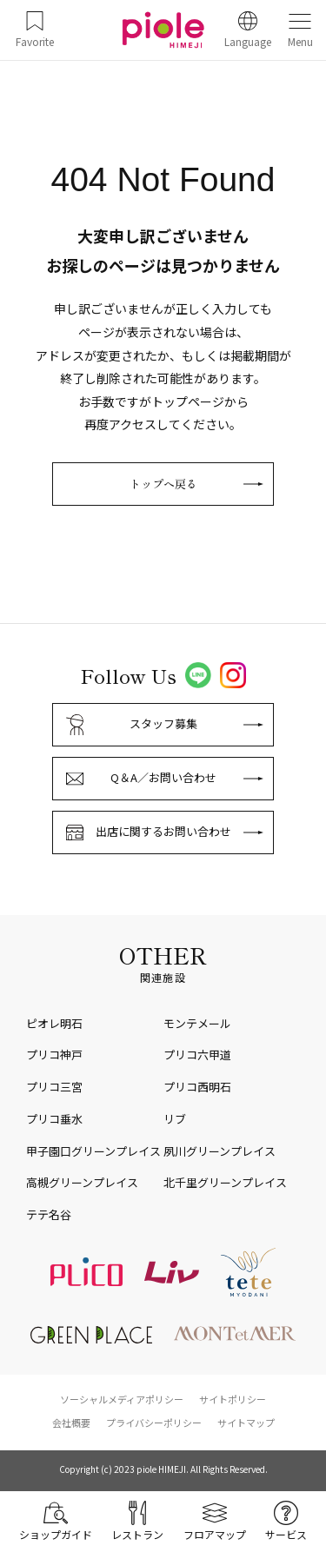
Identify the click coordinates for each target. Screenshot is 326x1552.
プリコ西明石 (197, 1086)
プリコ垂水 (54, 1119)
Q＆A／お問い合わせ (163, 777)
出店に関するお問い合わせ (163, 831)
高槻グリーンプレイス (82, 1182)
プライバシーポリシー (154, 1422)
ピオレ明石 (54, 1023)
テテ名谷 (48, 1214)
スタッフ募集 (163, 723)
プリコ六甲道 (197, 1054)
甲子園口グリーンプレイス (93, 1151)
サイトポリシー (232, 1399)
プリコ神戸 (54, 1054)
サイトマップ (246, 1422)
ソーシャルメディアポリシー (121, 1399)
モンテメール (197, 1023)
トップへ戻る (163, 483)
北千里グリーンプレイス (225, 1182)
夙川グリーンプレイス (219, 1151)
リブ (174, 1119)
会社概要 (71, 1422)
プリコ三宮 (54, 1086)
